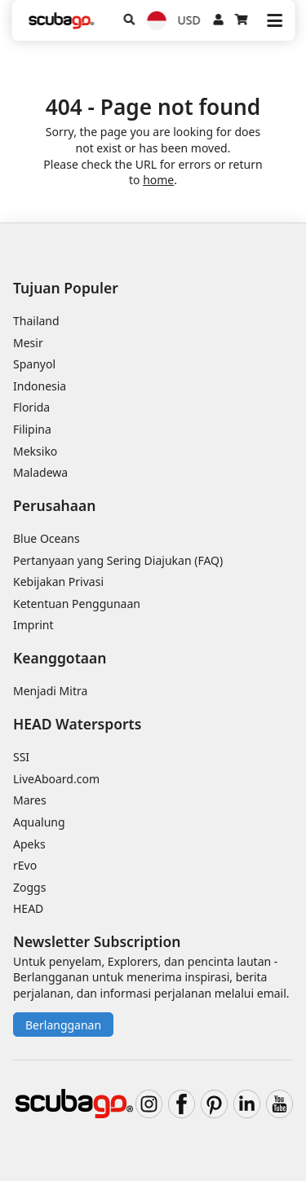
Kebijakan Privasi (58, 581)
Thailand (36, 320)
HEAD (28, 908)
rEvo (25, 865)
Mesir (28, 342)
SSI (21, 757)
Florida (31, 407)
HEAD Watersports (77, 724)
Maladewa (40, 472)
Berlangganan (63, 1025)
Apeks (29, 844)
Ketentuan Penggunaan (76, 603)
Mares (30, 800)
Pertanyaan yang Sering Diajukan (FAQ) (118, 560)
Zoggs (29, 887)
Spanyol (34, 364)
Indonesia (39, 386)
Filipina (32, 429)
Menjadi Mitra (50, 690)
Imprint (33, 624)
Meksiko (35, 451)
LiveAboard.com (56, 779)
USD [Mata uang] (189, 20)
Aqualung (39, 822)
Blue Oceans (46, 538)
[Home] (61, 20)
